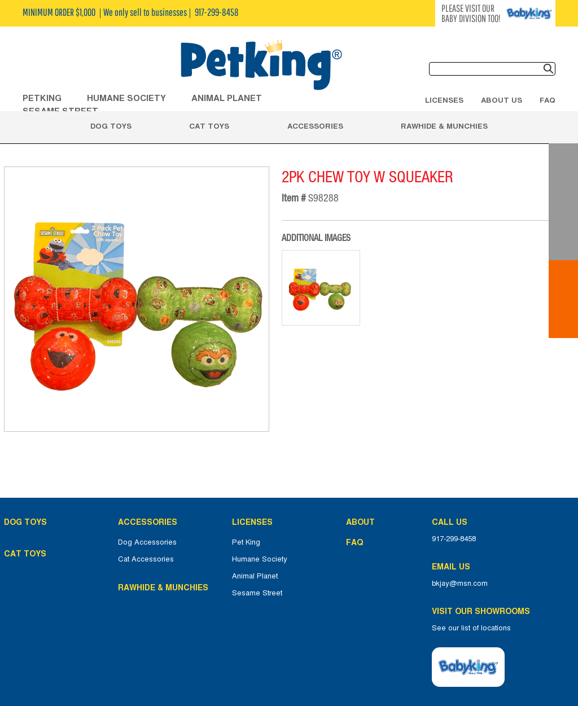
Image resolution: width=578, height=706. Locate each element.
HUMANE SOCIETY (126, 98)
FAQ (547, 100)
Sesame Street (257, 593)
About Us (501, 100)
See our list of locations (471, 628)
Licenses (444, 100)
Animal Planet (255, 576)
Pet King (246, 542)
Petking (42, 98)
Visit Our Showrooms (483, 611)
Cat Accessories (146, 559)
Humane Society (259, 559)
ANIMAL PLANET (226, 98)
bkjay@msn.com (460, 583)
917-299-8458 (454, 538)
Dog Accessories (147, 542)
